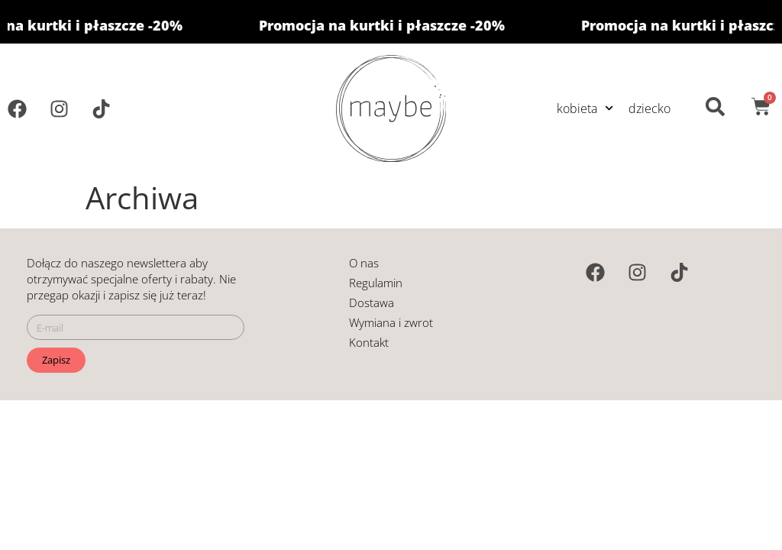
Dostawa (371, 302)
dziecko (650, 108)
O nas (364, 262)
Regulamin (375, 282)
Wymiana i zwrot (391, 322)
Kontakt (369, 342)
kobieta (585, 108)
